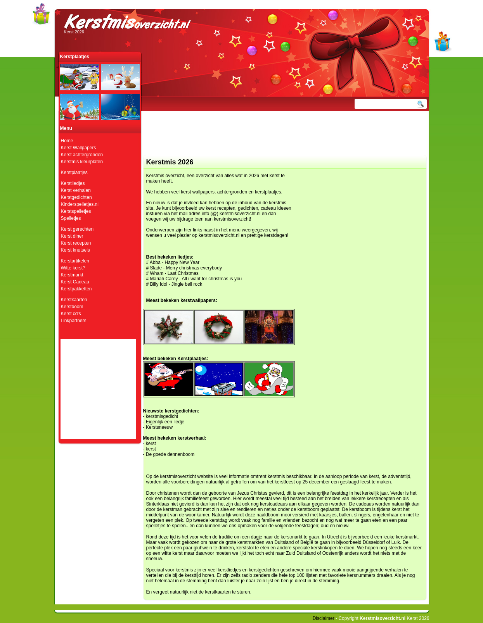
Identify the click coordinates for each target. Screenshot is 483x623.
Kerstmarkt (72, 275)
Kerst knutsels (75, 250)
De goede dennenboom (170, 454)
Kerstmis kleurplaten (82, 161)
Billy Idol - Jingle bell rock (176, 284)
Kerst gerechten (77, 229)
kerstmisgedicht (162, 416)
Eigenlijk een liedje (165, 422)
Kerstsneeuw (159, 427)
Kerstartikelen (75, 261)
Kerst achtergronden (82, 154)
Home (67, 140)
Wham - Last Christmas (174, 273)
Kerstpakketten (76, 289)
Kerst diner (72, 236)
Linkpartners (74, 320)
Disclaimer (323, 618)
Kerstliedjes (73, 183)
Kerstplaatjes (74, 172)
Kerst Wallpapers (78, 147)
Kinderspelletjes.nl (80, 204)
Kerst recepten (76, 243)
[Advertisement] (283, 137)
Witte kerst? (73, 268)
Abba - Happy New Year (174, 262)
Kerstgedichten (76, 197)
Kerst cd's (71, 313)
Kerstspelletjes (76, 211)
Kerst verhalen (76, 190)
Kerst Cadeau (75, 282)
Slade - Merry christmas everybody (186, 268)
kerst (151, 443)
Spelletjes (71, 218)
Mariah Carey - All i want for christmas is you (196, 278)
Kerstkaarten (74, 299)
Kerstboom (72, 306)
